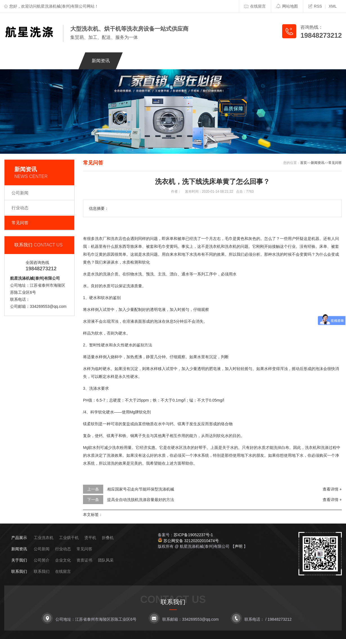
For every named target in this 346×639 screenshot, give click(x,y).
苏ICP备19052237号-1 (193, 535)
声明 (238, 546)
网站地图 (287, 6)
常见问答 (20, 222)
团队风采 (106, 560)
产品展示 (138, 60)
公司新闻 (20, 192)
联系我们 (250, 60)
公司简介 (42, 560)
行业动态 (20, 207)
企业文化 (63, 560)
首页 (303, 163)
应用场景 (213, 60)
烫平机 (90, 537)
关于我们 (63, 60)
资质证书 (84, 560)
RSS (315, 6)
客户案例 (176, 60)
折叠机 (108, 537)
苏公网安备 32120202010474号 (191, 540)
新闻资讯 (101, 60)
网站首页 (26, 60)
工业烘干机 (69, 537)
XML (333, 6)
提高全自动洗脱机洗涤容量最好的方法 (140, 499)
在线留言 (255, 6)
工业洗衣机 (43, 537)
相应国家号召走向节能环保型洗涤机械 (140, 489)
